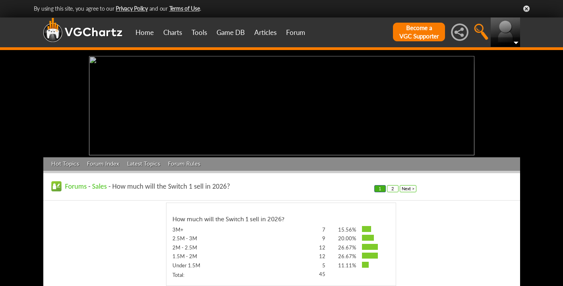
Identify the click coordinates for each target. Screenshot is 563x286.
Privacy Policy (132, 8)
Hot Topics (65, 161)
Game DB (231, 32)
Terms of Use (184, 8)
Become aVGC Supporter (419, 32)
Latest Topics (143, 161)
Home (144, 32)
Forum (295, 32)
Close (526, 9)
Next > (408, 186)
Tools (199, 32)
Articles (265, 32)
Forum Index (103, 161)
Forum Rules (184, 161)
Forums (76, 184)
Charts (172, 32)
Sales (99, 184)
